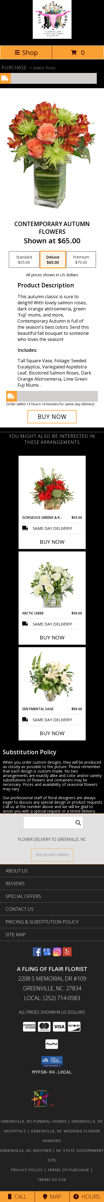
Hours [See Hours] (86, 1196)
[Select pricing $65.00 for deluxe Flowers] (52, 260)
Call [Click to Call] (17, 1196)
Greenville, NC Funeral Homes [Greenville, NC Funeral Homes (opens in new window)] (34, 1121)
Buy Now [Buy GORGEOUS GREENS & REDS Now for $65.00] (52, 541)
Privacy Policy (27, 1169)
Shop (26, 52)
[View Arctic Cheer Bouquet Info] (52, 581)
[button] (52, 1061)
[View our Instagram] (57, 954)
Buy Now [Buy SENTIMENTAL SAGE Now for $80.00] (52, 733)
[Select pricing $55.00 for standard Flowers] (24, 260)
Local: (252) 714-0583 (52, 998)
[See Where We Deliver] (52, 854)
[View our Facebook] (37, 954)
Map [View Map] (52, 1196)
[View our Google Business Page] (47, 954)
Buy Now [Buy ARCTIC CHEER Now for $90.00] (52, 637)
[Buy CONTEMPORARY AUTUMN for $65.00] (52, 416)
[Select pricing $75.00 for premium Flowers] (81, 260)
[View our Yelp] (67, 954)
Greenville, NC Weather (26, 1150)
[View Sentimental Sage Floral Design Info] (52, 677)
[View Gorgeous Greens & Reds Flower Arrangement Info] (52, 486)
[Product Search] (53, 822)
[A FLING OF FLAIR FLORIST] (52, 37)
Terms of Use (52, 1179)
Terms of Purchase (69, 1169)
